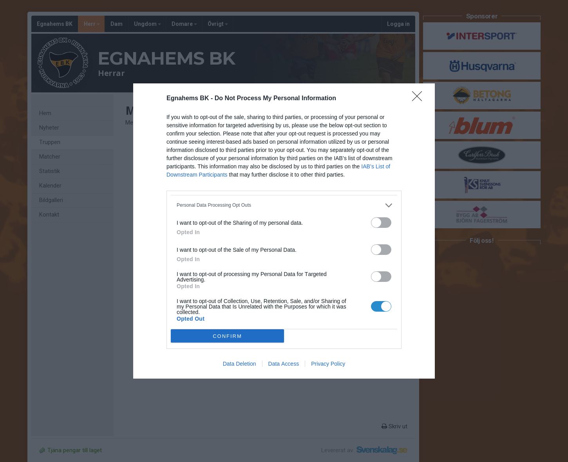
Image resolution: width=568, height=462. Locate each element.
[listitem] (284, 205)
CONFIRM (227, 336)
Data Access (283, 364)
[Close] (419, 98)
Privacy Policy (328, 364)
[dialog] (284, 231)
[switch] (381, 222)
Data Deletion (239, 364)
